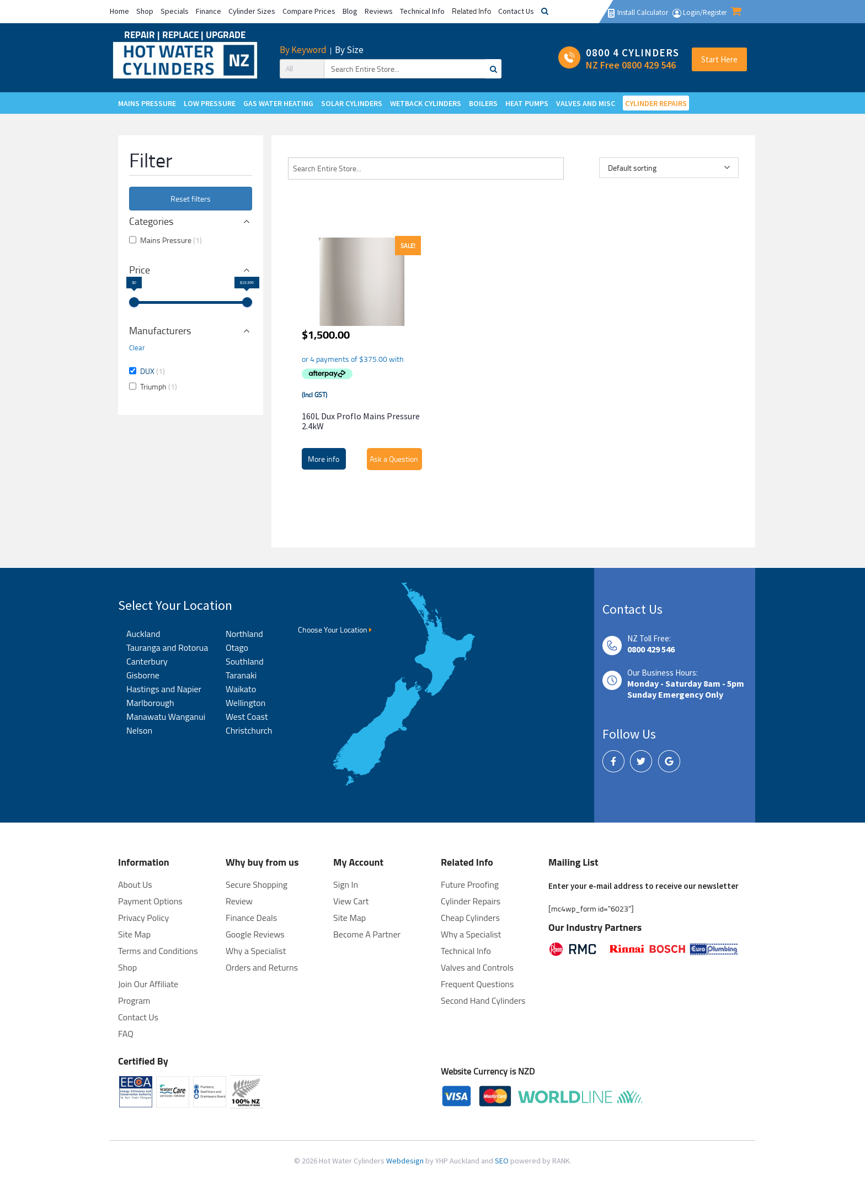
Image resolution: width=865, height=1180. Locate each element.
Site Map (349, 917)
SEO (502, 1161)
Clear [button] (137, 347)
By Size (349, 50)
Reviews (379, 11)
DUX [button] (152, 371)
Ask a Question (394, 459)
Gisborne (142, 675)
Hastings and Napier (163, 689)
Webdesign (405, 1161)
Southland (245, 661)
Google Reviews (255, 934)
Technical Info (422, 11)
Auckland (143, 633)
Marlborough (150, 702)
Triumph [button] (158, 386)
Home (119, 11)
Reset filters (190, 198)
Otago (237, 647)
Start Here (719, 59)
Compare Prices (308, 11)
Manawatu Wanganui (165, 716)
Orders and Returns (262, 967)
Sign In (345, 884)
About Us (135, 884)
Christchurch (249, 730)
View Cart (351, 901)
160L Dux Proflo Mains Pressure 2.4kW (361, 420)
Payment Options (150, 901)
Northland (244, 633)
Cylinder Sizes (251, 11)
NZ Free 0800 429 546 (631, 65)
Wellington (245, 702)
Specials (175, 11)
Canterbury (147, 661)
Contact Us (516, 11)
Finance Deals (251, 917)
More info (323, 459)
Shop (144, 11)
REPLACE (181, 34)
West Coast (247, 716)
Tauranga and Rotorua (167, 647)
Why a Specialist (256, 950)
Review (239, 901)
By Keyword (303, 50)
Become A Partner (367, 934)
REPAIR (140, 34)
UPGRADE (225, 34)
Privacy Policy (143, 917)
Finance (208, 11)
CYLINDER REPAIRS (656, 103)
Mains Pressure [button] (171, 240)
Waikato (241, 689)
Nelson (139, 730)
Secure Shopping (256, 884)
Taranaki (241, 675)
